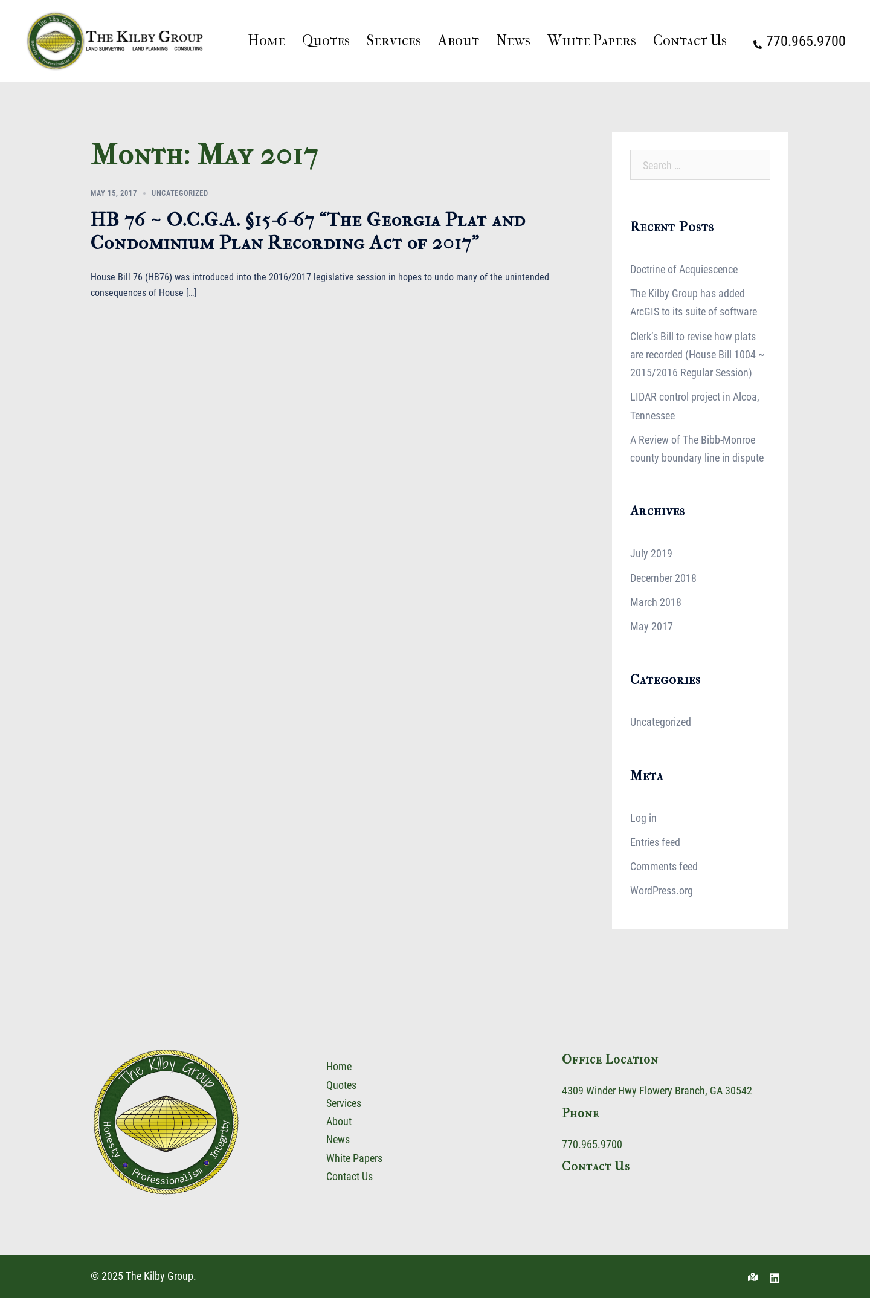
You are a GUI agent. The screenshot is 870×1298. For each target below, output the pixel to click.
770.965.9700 (592, 1144)
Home (266, 40)
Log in (643, 818)
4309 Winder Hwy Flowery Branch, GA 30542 (657, 1090)
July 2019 (651, 553)
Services (394, 40)
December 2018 (663, 578)
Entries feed (655, 842)
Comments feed (664, 866)
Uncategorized (180, 193)
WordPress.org (661, 890)
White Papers (591, 40)
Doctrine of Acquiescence (684, 269)
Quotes (326, 40)
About (458, 40)
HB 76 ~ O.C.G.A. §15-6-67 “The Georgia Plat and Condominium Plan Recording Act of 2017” (308, 231)
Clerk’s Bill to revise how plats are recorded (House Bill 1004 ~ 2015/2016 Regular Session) (697, 354)
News (513, 40)
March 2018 (656, 602)
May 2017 (651, 626)
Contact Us (690, 40)
